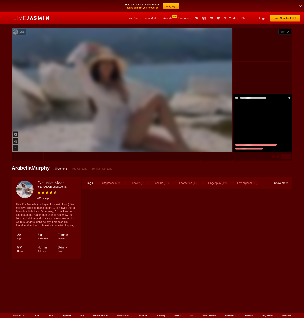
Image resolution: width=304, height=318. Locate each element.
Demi (50, 316)
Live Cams (134, 18)
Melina (177, 316)
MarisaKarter (123, 316)
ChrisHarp (160, 316)
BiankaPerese (209, 316)
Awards (167, 18)
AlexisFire (286, 316)
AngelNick (66, 316)
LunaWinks (230, 316)
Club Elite (196, 18)
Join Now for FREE (285, 18)
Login (262, 18)
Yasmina (249, 316)
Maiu (192, 316)
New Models (151, 18)
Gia (82, 316)
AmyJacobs (267, 316)
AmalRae (142, 316)
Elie (37, 316)
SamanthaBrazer (100, 316)
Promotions (185, 18)
